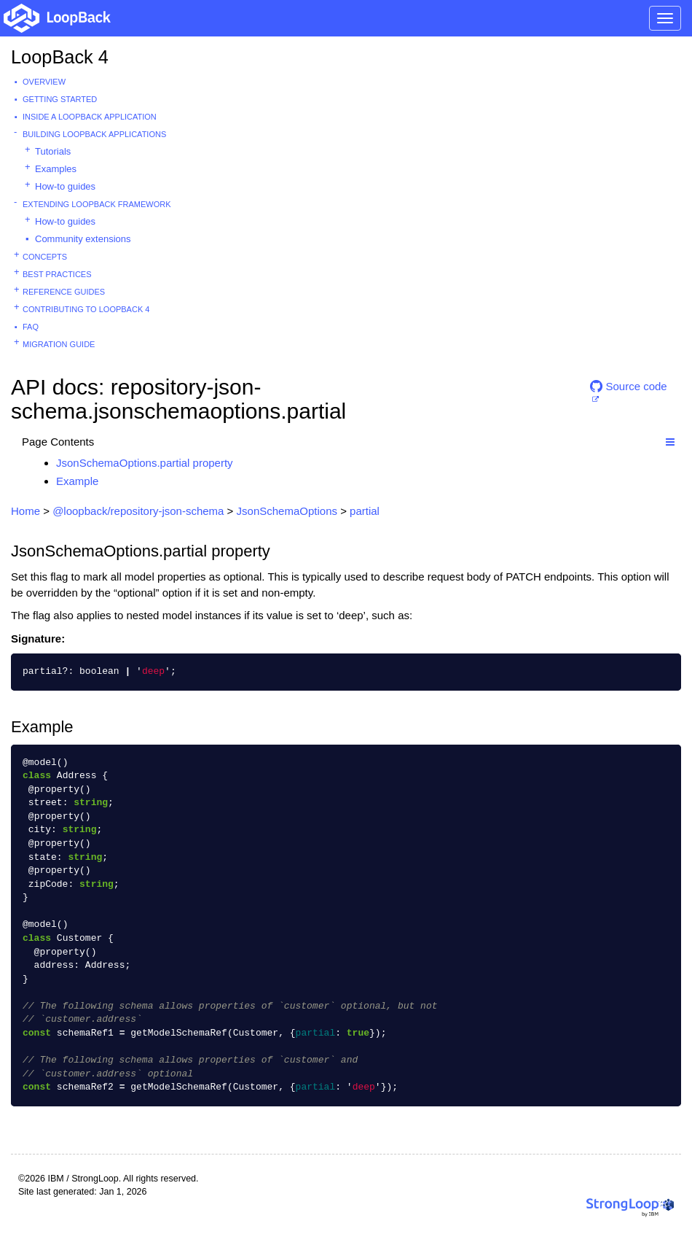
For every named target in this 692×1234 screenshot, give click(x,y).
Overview (44, 81)
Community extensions (83, 238)
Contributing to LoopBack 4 (86, 309)
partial (365, 511)
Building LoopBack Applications (94, 134)
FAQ (31, 326)
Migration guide (59, 344)
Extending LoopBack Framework (97, 204)
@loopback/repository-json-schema (138, 511)
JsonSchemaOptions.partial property (144, 463)
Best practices (57, 274)
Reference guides (64, 291)
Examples (55, 168)
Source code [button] (628, 386)
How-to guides (65, 186)
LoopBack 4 (60, 57)
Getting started (60, 99)
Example (77, 481)
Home (25, 511)
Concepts (45, 256)
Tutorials (53, 151)
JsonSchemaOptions (287, 511)
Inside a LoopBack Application (90, 116)
